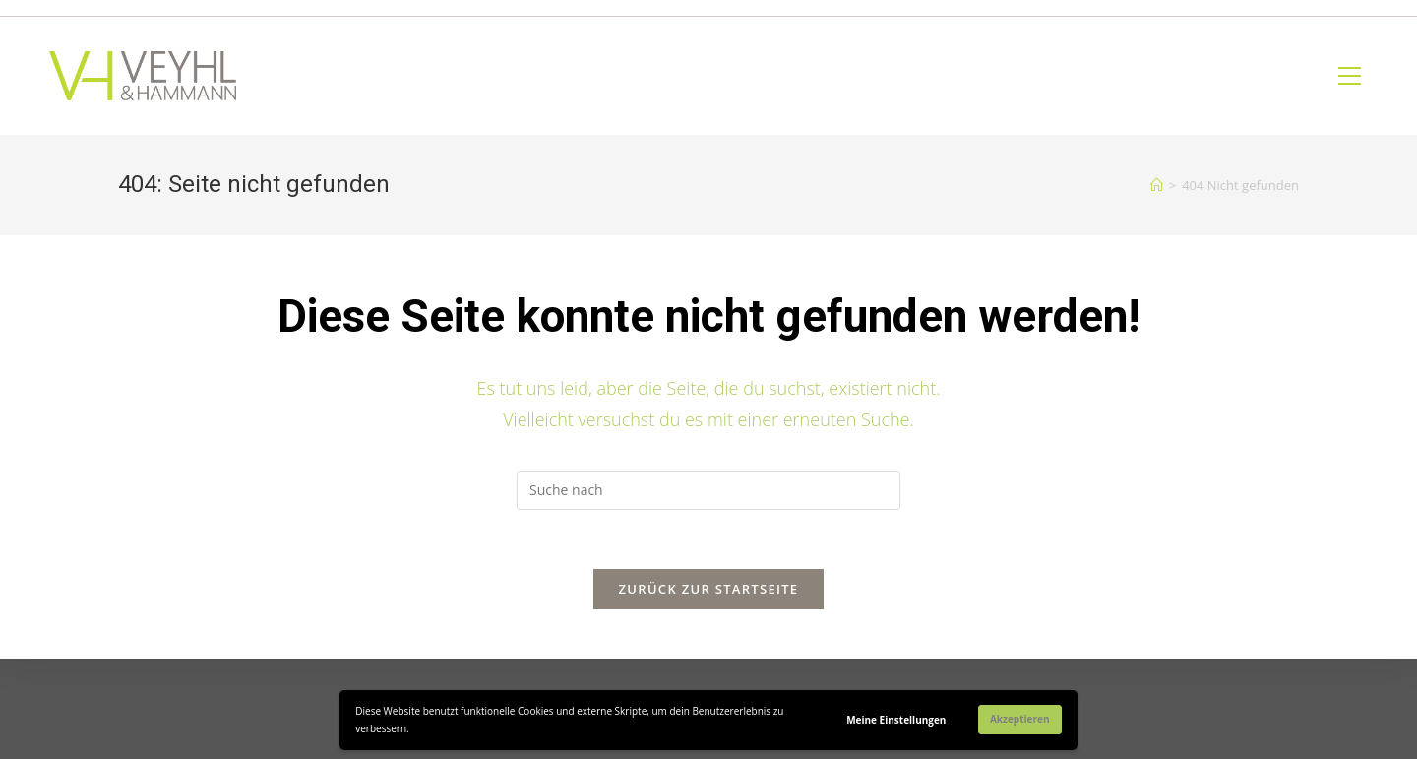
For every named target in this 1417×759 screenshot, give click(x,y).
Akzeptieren (1020, 719)
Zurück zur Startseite (709, 589)
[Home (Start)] (1156, 185)
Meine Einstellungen (896, 720)
